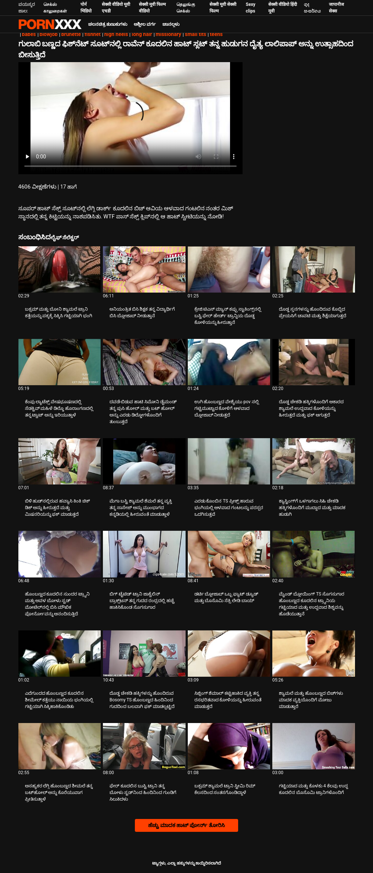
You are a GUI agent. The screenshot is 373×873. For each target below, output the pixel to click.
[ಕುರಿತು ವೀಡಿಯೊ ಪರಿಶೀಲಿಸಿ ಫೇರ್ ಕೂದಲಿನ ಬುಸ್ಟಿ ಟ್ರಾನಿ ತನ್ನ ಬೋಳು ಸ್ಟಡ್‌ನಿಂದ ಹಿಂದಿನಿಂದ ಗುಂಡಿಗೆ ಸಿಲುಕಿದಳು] (144, 746)
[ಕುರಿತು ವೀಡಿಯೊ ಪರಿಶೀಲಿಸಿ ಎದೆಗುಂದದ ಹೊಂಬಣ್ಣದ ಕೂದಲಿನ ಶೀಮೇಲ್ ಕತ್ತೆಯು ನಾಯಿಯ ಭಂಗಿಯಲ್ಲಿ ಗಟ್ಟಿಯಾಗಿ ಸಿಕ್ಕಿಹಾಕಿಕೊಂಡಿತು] (59, 653)
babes (29, 34)
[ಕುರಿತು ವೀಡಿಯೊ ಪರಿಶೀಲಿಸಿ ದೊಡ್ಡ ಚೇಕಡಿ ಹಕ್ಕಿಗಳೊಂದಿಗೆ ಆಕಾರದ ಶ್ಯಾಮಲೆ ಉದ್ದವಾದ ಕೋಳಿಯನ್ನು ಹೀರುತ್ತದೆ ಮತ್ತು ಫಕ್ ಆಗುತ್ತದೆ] (313, 362)
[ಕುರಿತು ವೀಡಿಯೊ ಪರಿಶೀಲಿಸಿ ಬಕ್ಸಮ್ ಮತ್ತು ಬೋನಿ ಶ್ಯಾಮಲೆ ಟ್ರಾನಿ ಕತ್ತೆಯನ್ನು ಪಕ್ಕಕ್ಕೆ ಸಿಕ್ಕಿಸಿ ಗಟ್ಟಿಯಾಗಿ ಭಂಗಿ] (59, 269)
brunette (71, 34)
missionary (168, 34)
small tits (195, 34)
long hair (142, 34)
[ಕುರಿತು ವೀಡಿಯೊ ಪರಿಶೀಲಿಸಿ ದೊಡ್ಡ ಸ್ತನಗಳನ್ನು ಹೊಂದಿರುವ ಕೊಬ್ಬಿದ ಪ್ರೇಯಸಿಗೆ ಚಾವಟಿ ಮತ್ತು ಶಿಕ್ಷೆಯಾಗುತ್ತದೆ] (313, 269)
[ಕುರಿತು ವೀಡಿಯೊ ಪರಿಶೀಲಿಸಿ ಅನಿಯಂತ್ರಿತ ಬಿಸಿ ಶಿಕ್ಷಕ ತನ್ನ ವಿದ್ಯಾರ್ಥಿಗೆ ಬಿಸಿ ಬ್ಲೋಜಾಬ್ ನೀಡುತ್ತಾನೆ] (144, 269)
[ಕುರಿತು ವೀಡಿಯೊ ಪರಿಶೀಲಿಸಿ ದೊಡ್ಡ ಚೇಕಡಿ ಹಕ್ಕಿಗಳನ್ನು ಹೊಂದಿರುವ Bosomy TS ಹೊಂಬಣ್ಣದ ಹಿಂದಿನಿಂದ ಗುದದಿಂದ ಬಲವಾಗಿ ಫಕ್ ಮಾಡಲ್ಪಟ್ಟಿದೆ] (144, 653)
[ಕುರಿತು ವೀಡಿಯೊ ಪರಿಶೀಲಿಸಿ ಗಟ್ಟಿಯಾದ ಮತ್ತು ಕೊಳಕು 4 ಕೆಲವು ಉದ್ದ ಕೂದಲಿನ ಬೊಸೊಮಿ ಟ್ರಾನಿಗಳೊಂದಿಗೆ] (313, 746)
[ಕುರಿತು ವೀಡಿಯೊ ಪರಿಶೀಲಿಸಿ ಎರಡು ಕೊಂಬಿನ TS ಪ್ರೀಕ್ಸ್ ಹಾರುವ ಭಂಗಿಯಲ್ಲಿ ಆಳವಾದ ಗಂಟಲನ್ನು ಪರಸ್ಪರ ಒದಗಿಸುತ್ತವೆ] (229, 461)
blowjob (49, 34)
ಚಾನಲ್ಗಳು (170, 24)
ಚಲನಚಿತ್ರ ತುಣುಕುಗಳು (108, 24)
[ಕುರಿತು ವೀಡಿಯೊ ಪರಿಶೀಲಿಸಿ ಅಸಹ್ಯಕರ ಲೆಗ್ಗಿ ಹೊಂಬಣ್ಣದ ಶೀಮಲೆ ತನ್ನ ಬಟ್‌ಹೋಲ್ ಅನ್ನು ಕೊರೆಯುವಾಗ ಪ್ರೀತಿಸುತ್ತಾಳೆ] (59, 746)
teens (216, 34)
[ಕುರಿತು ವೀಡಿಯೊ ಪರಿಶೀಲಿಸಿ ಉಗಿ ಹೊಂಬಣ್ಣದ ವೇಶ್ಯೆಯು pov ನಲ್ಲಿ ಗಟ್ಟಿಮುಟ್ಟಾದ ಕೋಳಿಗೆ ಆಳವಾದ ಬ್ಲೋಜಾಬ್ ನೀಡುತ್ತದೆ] (229, 362)
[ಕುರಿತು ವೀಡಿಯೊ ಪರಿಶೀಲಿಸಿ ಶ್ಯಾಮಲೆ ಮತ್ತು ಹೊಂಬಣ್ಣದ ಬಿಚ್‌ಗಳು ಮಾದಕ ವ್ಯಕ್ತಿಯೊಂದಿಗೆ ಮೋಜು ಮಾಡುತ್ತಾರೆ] (313, 653)
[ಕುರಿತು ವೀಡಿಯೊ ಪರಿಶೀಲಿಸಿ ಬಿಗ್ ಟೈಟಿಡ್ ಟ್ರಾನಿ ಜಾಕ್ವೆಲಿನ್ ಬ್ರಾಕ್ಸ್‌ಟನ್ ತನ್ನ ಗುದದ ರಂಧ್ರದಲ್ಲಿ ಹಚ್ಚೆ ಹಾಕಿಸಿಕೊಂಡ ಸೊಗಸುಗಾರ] (144, 554)
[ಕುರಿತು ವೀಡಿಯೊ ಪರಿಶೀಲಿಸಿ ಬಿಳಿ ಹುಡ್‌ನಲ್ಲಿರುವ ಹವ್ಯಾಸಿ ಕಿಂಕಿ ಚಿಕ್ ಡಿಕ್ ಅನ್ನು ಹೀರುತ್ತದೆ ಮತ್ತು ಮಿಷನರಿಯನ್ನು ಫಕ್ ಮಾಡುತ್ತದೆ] (59, 461)
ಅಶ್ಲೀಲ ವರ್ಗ (145, 24)
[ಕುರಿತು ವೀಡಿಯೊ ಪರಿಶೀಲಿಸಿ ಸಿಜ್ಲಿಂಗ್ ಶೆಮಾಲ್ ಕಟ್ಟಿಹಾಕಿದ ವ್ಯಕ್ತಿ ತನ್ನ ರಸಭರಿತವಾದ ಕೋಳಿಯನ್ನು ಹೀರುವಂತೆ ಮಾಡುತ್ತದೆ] (229, 653)
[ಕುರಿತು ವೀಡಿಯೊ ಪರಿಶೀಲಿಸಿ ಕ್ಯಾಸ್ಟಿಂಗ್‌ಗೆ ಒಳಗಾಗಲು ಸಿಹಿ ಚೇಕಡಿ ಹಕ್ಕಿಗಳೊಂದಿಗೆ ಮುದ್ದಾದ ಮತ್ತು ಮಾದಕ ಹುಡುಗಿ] (313, 461)
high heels (116, 34)
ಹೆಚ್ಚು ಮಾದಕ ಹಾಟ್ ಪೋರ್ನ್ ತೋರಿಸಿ (186, 825)
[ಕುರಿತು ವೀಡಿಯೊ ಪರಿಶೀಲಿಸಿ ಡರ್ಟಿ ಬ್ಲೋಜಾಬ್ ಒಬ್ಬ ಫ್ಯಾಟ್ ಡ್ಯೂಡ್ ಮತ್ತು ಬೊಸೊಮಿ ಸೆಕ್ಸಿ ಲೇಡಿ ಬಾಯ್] (229, 554)
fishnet (93, 34)
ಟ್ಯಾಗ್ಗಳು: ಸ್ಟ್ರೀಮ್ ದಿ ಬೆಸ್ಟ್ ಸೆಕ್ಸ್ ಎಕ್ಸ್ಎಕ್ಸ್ (50, 24)
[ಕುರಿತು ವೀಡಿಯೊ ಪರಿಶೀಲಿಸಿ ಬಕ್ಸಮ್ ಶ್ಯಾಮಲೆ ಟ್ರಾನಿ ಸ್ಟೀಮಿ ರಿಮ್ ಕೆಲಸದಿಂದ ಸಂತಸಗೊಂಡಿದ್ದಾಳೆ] (229, 746)
